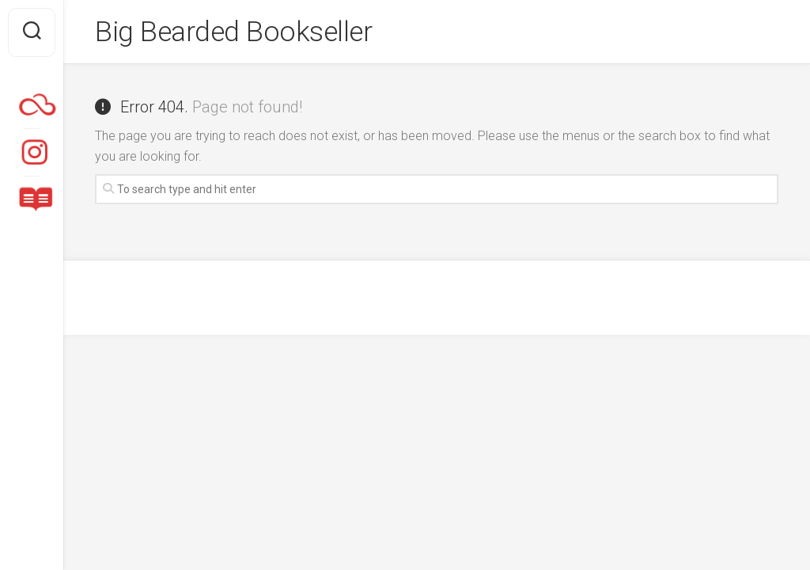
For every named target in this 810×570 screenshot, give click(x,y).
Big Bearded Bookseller (235, 32)
